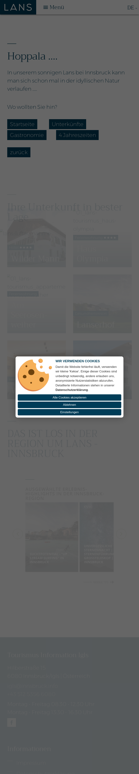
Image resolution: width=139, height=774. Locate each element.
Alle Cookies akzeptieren (69, 397)
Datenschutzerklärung (72, 390)
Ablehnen (69, 404)
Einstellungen (69, 412)
